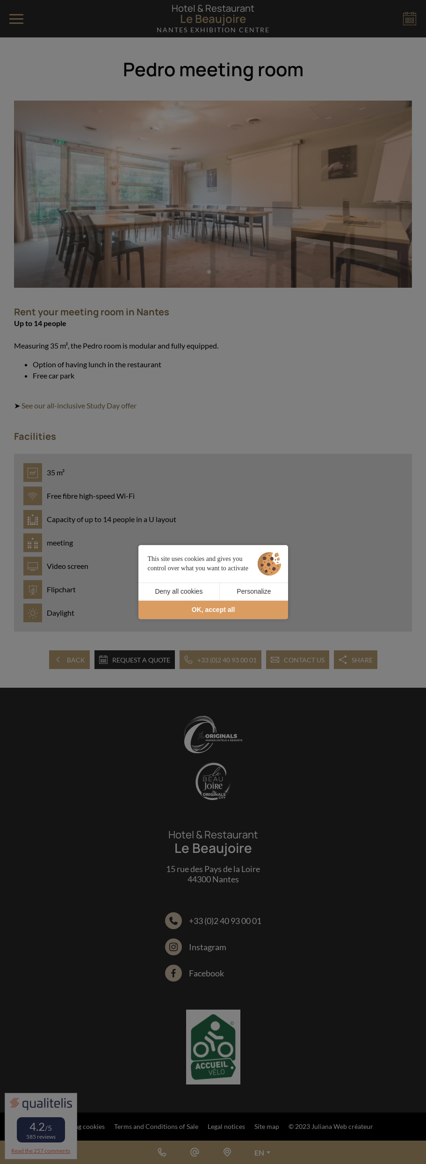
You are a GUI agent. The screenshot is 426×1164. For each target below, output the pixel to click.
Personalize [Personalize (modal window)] (254, 591)
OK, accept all (213, 609)
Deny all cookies (178, 591)
